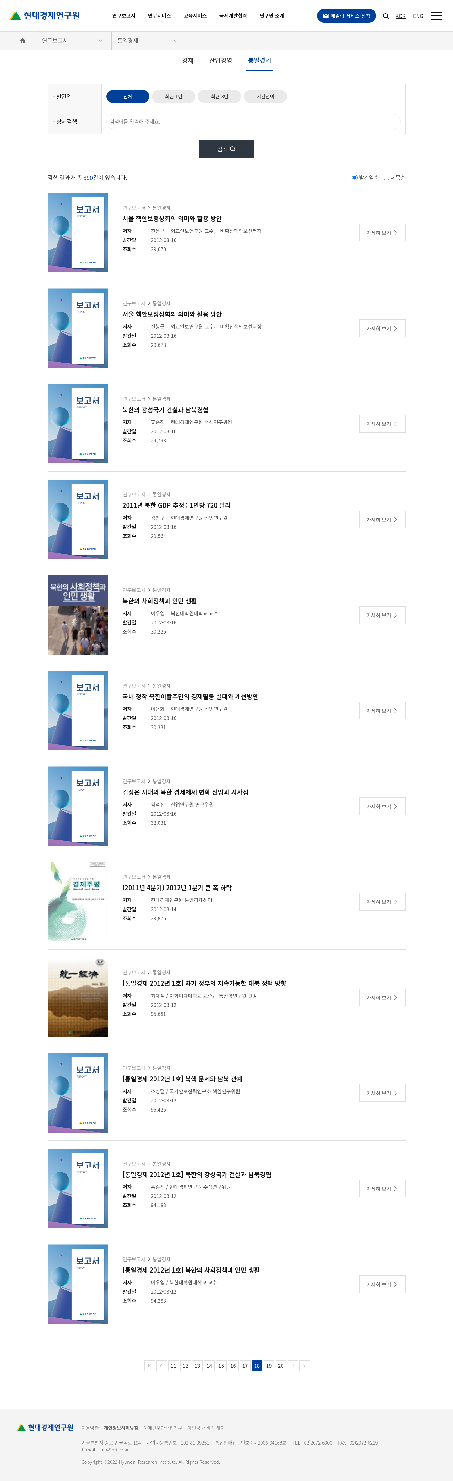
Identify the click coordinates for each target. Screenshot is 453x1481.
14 (209, 1365)
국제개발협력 (233, 15)
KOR (401, 15)
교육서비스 (195, 15)
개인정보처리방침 (121, 1427)
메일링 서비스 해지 (206, 1427)
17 (245, 1365)
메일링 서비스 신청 (346, 15)
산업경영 (220, 60)
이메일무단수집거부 (162, 1427)
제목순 (398, 177)
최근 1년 (176, 96)
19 (269, 1365)
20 (281, 1365)
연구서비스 (159, 15)
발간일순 (369, 177)
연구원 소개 (272, 15)
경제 (187, 60)
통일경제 (127, 40)
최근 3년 (223, 96)
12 (185, 1365)
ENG (418, 15)
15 (221, 1365)
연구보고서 (124, 15)
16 (233, 1365)
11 (173, 1365)
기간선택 (271, 96)
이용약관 (90, 1427)
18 (257, 1365)
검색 (226, 149)
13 (197, 1365)
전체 (128, 96)
